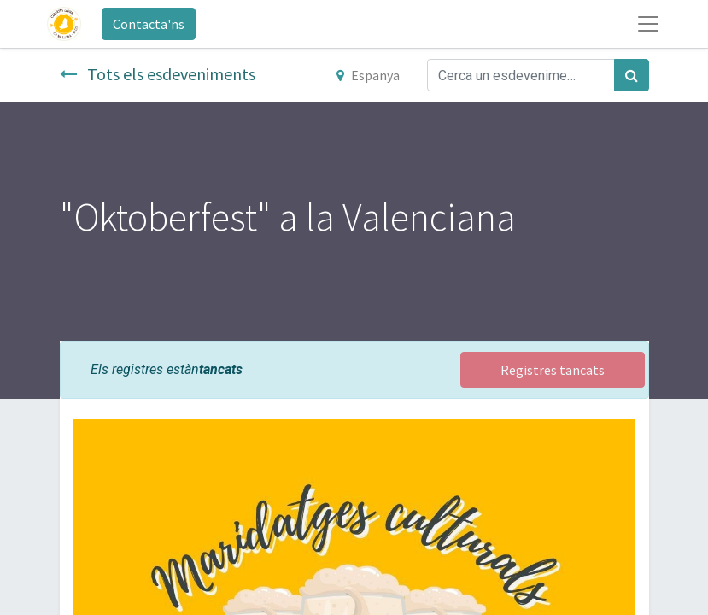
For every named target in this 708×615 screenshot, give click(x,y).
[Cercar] (631, 75)
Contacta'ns (148, 23)
